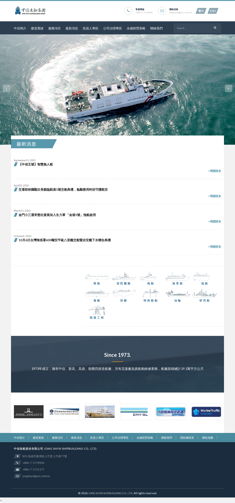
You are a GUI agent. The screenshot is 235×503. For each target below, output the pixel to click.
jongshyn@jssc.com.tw (180, 12)
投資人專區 (90, 28)
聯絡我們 (156, 28)
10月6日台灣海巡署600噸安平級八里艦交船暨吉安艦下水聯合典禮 (65, 240)
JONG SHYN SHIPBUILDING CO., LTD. (110, 493)
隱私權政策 (187, 437)
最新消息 (72, 28)
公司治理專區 (112, 28)
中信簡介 (20, 28)
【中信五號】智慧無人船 (36, 164)
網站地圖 (207, 437)
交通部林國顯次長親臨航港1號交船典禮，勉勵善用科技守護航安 (63, 189)
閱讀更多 (215, 171)
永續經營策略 (136, 28)
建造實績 (37, 28)
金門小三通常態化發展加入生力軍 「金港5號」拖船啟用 (57, 215)
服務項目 (54, 28)
